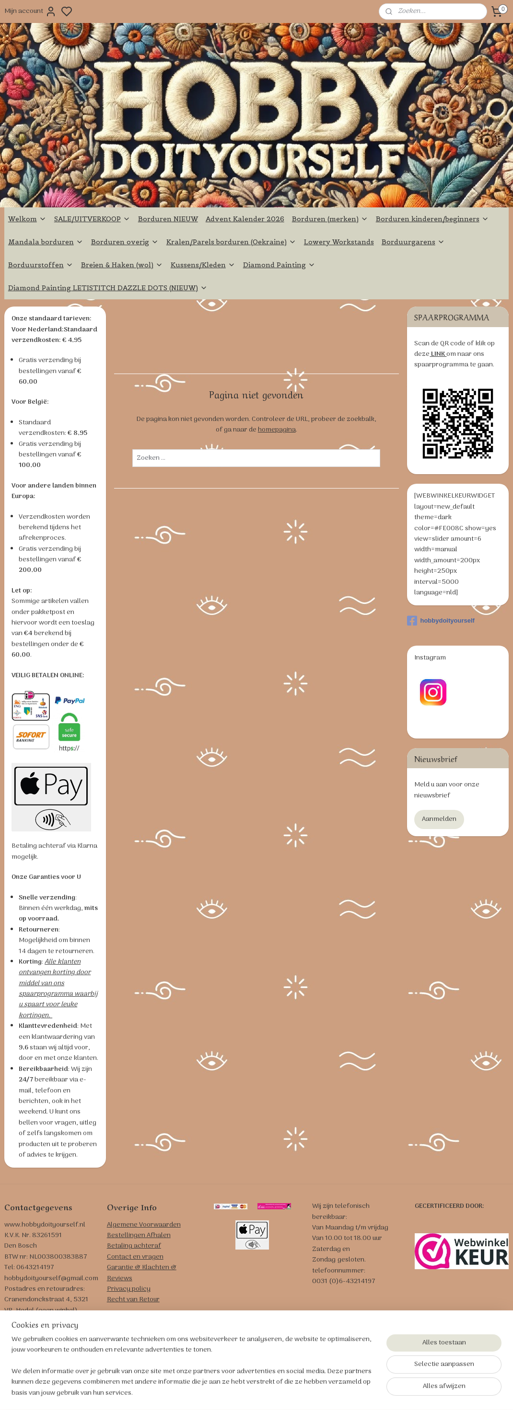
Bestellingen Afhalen (139, 1235)
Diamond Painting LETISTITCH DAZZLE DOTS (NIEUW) (108, 288)
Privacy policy (129, 1289)
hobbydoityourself (440, 620)
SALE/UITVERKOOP (92, 219)
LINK (438, 354)
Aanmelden (439, 819)
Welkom (27, 219)
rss (311, 1392)
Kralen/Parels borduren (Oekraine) (231, 242)
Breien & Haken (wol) (122, 265)
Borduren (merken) (330, 219)
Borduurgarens (413, 242)
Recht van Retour (133, 1299)
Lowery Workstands (339, 242)
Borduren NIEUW (168, 219)
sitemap (295, 1392)
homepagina (277, 430)
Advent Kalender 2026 (245, 219)
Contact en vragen (135, 1256)
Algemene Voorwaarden (144, 1224)
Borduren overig (125, 242)
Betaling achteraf (134, 1245)
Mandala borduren (45, 242)
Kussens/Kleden (203, 265)
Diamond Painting (279, 265)
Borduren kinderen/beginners (432, 219)
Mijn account (30, 11)
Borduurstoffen (40, 265)
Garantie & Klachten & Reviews (141, 1273)
